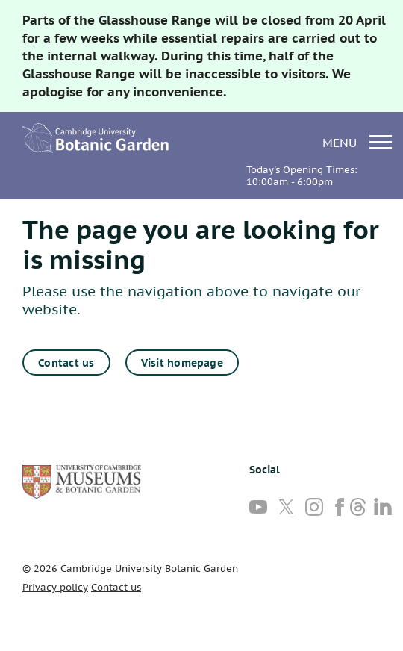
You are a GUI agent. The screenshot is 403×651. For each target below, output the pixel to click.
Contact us (66, 363)
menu (357, 142)
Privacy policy (55, 587)
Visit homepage (182, 363)
